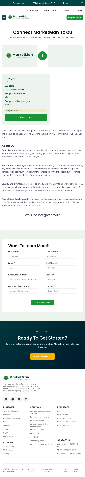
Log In (5, 432)
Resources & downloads (66, 422)
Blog (59, 411)
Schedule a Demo (42, 358)
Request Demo (74, 17)
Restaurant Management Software (40, 412)
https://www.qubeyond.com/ (16, 89)
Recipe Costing (36, 433)
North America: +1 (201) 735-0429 (68, 445)
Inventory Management (39, 417)
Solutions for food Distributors (41, 444)
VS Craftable (8, 450)
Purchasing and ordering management (39, 425)
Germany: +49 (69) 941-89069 (69, 453)
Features (6, 415)
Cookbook (34, 437)
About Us (6, 425)
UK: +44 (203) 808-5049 (66, 450)
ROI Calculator (62, 415)
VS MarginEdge (9, 446)
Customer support (64, 425)
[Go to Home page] (19, 17)
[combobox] (68, 10)
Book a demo (8, 436)
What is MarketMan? (11, 411)
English (66, 10)
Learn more (26, 117)
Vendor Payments (37, 440)
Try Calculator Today (59, 3)
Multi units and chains (38, 430)
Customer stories (64, 418)
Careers (6, 429)
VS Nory (6, 453)
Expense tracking (37, 420)
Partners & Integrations (12, 418)
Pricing (5, 422)
